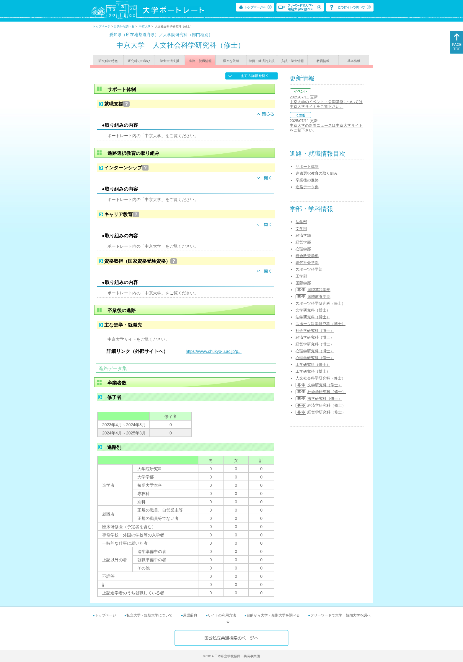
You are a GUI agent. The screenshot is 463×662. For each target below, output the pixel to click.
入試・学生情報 (292, 61)
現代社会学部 (307, 262)
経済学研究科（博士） (315, 337)
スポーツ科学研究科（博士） (320, 324)
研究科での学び (139, 61)
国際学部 (303, 283)
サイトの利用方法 (222, 615)
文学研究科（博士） (313, 310)
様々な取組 (231, 61)
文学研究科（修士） (324, 385)
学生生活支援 (169, 61)
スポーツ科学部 (309, 269)
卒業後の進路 (307, 180)
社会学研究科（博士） (315, 330)
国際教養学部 (318, 296)
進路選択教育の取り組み (317, 173)
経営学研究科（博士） (315, 344)
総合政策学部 (307, 256)
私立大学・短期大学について (149, 615)
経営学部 (303, 242)
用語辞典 (190, 615)
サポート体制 (307, 166)
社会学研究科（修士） (326, 392)
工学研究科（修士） (313, 364)
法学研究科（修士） (324, 398)
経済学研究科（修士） (326, 405)
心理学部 (303, 249)
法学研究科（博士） (313, 317)
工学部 (301, 276)
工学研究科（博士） (313, 371)
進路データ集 (307, 187)
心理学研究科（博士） (315, 351)
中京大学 (145, 26)
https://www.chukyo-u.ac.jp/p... (214, 351)
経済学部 (303, 235)
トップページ (101, 26)
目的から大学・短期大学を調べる (273, 615)
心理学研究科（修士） (315, 358)
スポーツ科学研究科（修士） (320, 303)
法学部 (301, 222)
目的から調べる (124, 26)
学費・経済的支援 (262, 61)
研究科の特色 (108, 61)
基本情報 (353, 61)
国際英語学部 (318, 290)
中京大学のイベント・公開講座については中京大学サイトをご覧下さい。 (326, 104)
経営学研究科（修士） (326, 412)
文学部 (301, 228)
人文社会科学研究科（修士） (320, 378)
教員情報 (323, 61)
